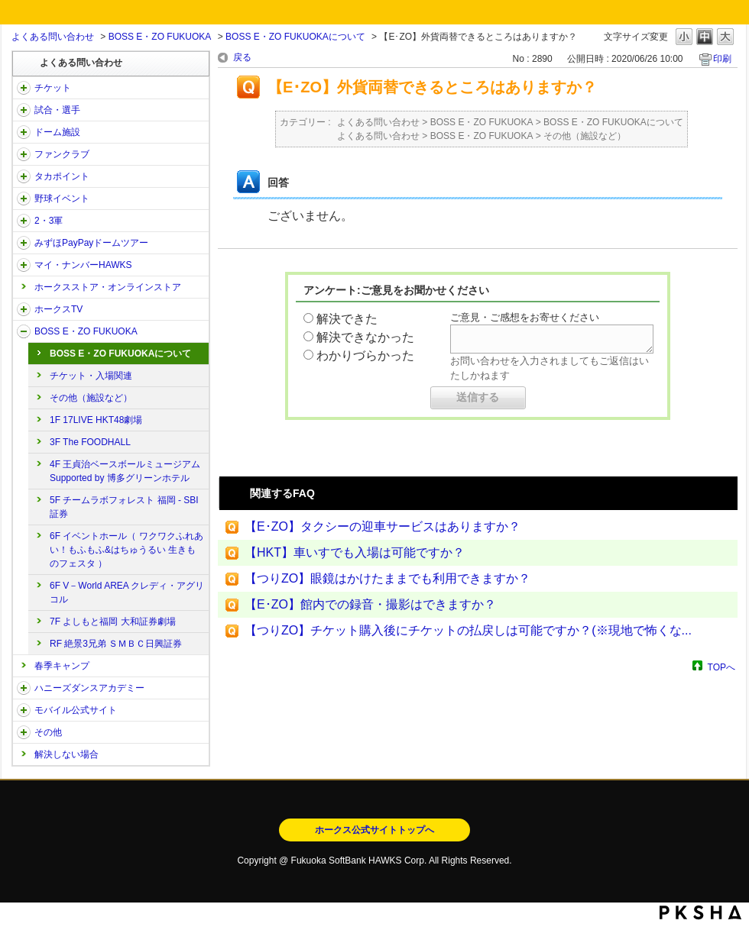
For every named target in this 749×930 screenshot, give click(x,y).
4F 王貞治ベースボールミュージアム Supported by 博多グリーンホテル (125, 471)
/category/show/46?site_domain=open (24, 265)
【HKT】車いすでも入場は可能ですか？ (355, 552)
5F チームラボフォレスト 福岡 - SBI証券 (124, 507)
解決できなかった (365, 337)
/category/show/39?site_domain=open (24, 132)
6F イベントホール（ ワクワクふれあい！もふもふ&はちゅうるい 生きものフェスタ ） (126, 550)
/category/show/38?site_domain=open (24, 110)
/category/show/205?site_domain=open (24, 309)
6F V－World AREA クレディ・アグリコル (127, 592)
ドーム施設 (57, 132)
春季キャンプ (61, 665)
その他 (48, 732)
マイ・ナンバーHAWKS (83, 265)
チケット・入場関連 (91, 375)
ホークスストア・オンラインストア (107, 287)
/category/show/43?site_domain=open (24, 221)
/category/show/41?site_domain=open (24, 176)
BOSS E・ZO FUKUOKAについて (295, 36)
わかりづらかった (365, 355)
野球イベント (61, 198)
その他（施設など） (91, 397)
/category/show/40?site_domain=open (24, 154)
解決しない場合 (66, 754)
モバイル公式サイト (75, 710)
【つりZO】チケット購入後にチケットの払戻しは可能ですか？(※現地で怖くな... (468, 630)
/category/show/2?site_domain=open (24, 88)
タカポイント (61, 176)
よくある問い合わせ (52, 36)
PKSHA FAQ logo (700, 912)
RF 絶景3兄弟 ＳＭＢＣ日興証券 (116, 643)
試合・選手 (57, 110)
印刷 (722, 58)
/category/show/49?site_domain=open (24, 732)
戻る (242, 57)
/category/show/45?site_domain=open (24, 243)
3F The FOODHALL (90, 442)
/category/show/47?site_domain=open (24, 688)
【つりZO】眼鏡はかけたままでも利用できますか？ (387, 578)
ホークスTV (58, 309)
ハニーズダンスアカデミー (89, 688)
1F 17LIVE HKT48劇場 (96, 420)
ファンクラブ (61, 154)
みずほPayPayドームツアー (91, 242)
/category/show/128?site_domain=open (24, 331)
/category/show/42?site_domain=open (24, 198)
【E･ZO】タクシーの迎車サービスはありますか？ (382, 526)
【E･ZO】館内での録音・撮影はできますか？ (370, 604)
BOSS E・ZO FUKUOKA (160, 36)
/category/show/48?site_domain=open (24, 710)
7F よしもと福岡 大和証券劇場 (113, 621)
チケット (52, 87)
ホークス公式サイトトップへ (374, 830)
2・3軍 (48, 220)
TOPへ (721, 667)
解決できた (347, 318)
